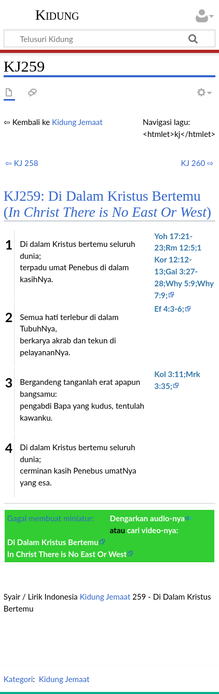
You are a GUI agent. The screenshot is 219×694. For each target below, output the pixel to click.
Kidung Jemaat (77, 122)
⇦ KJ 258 (21, 163)
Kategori (18, 679)
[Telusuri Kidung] (109, 38)
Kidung (57, 15)
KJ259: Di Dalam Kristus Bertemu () (107, 204)
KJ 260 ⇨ (197, 163)
